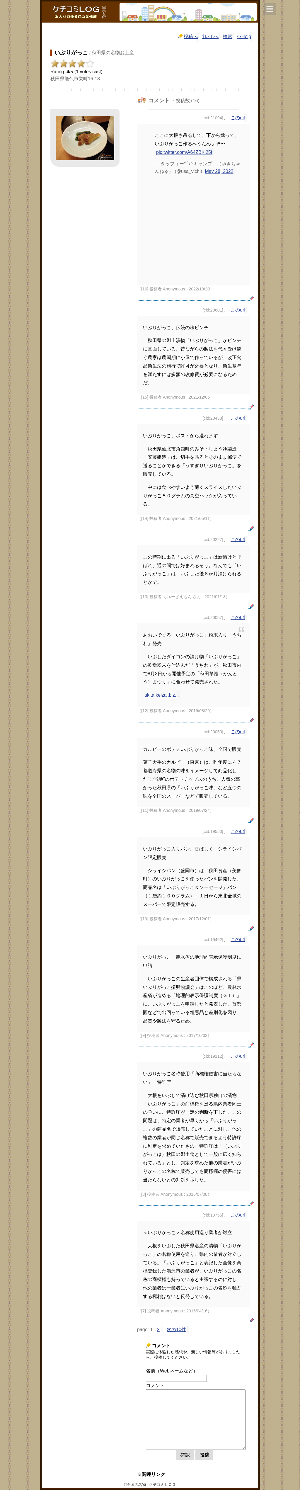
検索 (227, 36)
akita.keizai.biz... (161, 695)
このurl (238, 117)
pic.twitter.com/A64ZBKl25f (184, 152)
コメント (155, 1385)
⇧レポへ (210, 36)
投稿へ (188, 36)
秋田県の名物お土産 (113, 52)
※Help (244, 36)
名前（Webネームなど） (172, 1370)
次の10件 (176, 1329)
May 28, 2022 (219, 171)
